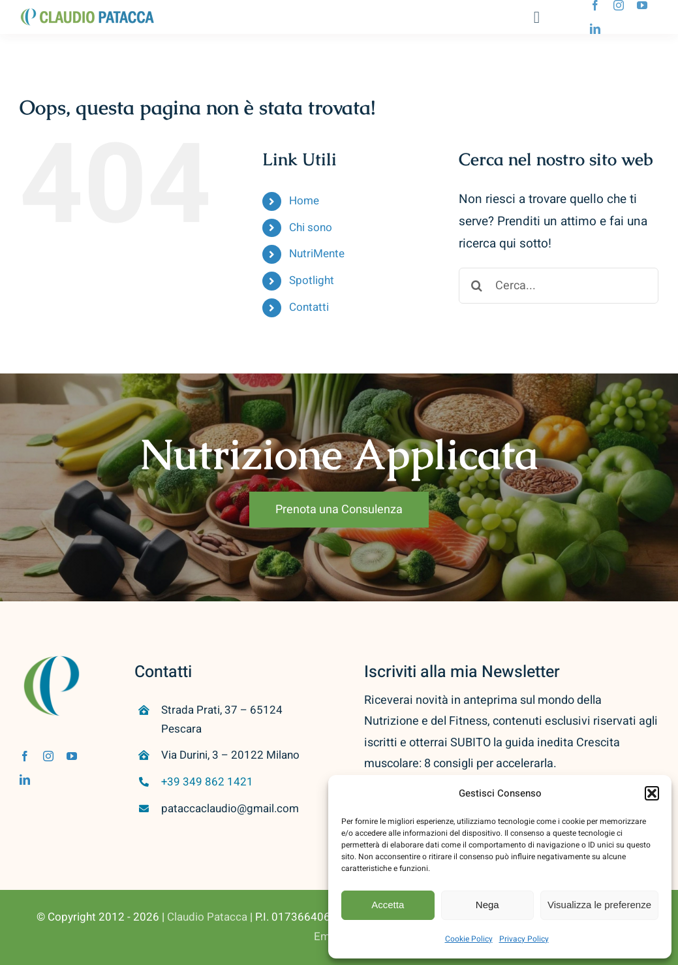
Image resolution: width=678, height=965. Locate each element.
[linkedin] (595, 29)
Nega (487, 904)
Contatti (309, 307)
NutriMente (317, 253)
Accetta (387, 904)
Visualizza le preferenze (599, 904)
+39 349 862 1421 (207, 782)
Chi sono (310, 227)
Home (304, 201)
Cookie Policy (469, 939)
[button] (651, 793)
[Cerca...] (558, 286)
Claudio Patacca (207, 917)
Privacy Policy (524, 939)
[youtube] (642, 5)
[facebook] (595, 5)
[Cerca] (477, 286)
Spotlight (311, 280)
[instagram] (618, 5)
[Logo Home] (87, 14)
